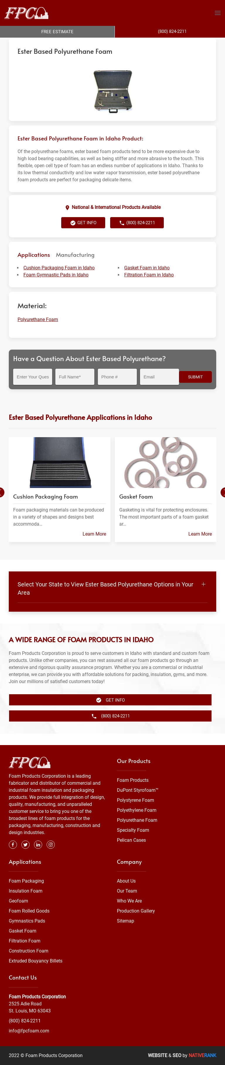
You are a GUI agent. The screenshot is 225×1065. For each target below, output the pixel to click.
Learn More (94, 546)
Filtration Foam (24, 941)
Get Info (83, 235)
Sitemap (125, 921)
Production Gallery (136, 911)
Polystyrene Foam (135, 800)
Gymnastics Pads (27, 921)
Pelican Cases (131, 840)
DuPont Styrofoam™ (137, 790)
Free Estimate (57, 31)
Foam (68, 43)
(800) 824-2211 (137, 235)
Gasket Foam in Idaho (147, 279)
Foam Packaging (26, 881)
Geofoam (18, 901)
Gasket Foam (22, 931)
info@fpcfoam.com (29, 1031)
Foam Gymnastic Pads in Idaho (55, 286)
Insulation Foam (25, 891)
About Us (126, 881)
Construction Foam (28, 951)
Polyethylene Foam (136, 810)
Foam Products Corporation (34, 43)
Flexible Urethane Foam (138, 43)
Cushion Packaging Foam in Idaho (59, 279)
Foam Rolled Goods (29, 911)
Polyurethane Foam (95, 43)
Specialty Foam (133, 830)
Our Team (127, 891)
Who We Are (129, 901)
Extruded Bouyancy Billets (35, 961)
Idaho (168, 43)
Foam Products (133, 780)
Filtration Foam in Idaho (149, 286)
